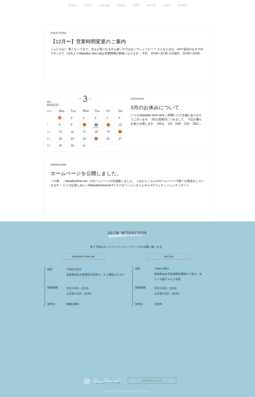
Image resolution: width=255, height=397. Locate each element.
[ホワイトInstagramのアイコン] (86, 381)
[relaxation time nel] (83, 256)
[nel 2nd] (168, 256)
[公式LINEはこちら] (152, 381)
